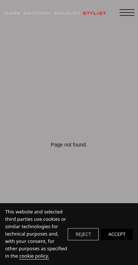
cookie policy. (34, 255)
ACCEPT (116, 234)
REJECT (83, 234)
